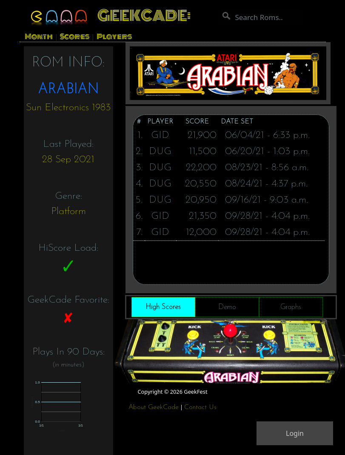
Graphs (290, 307)
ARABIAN (68, 90)
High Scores (163, 307)
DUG (160, 151)
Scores (74, 36)
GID (160, 135)
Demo (227, 307)
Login (295, 433)
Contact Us (200, 407)
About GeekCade (153, 407)
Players (114, 36)
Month (39, 36)
